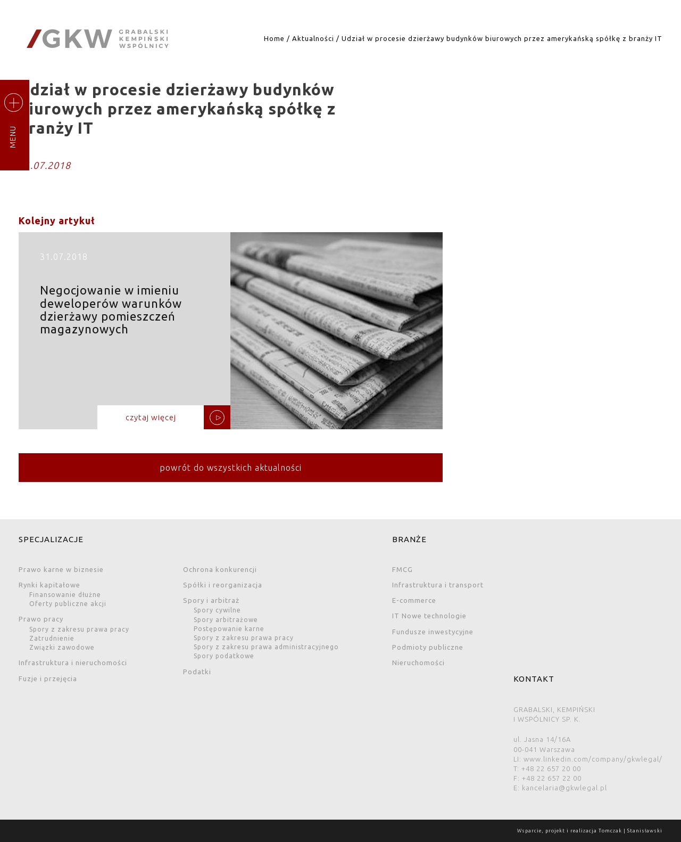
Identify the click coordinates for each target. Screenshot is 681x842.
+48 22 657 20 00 (551, 768)
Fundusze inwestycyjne (433, 631)
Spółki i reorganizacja (222, 584)
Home (274, 38)
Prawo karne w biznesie (61, 569)
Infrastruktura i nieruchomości (73, 662)
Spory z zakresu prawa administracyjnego (266, 646)
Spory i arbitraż (211, 600)
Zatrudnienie (51, 638)
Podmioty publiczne (427, 647)
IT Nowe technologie (429, 615)
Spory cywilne (217, 610)
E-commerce (414, 600)
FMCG (402, 569)
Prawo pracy (41, 619)
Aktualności (313, 38)
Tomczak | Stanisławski (630, 830)
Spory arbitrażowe (226, 619)
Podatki (197, 671)
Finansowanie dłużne (65, 594)
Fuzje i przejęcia (48, 678)
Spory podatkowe (224, 655)
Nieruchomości (418, 662)
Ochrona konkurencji (220, 569)
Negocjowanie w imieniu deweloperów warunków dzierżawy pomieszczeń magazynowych (231, 334)
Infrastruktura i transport (438, 584)
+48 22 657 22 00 (552, 778)
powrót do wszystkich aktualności (231, 467)
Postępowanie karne (229, 628)
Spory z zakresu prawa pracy (79, 629)
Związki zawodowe (62, 647)
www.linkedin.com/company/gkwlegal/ (593, 759)
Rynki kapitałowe (49, 584)
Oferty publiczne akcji (67, 603)
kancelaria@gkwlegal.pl (564, 787)
